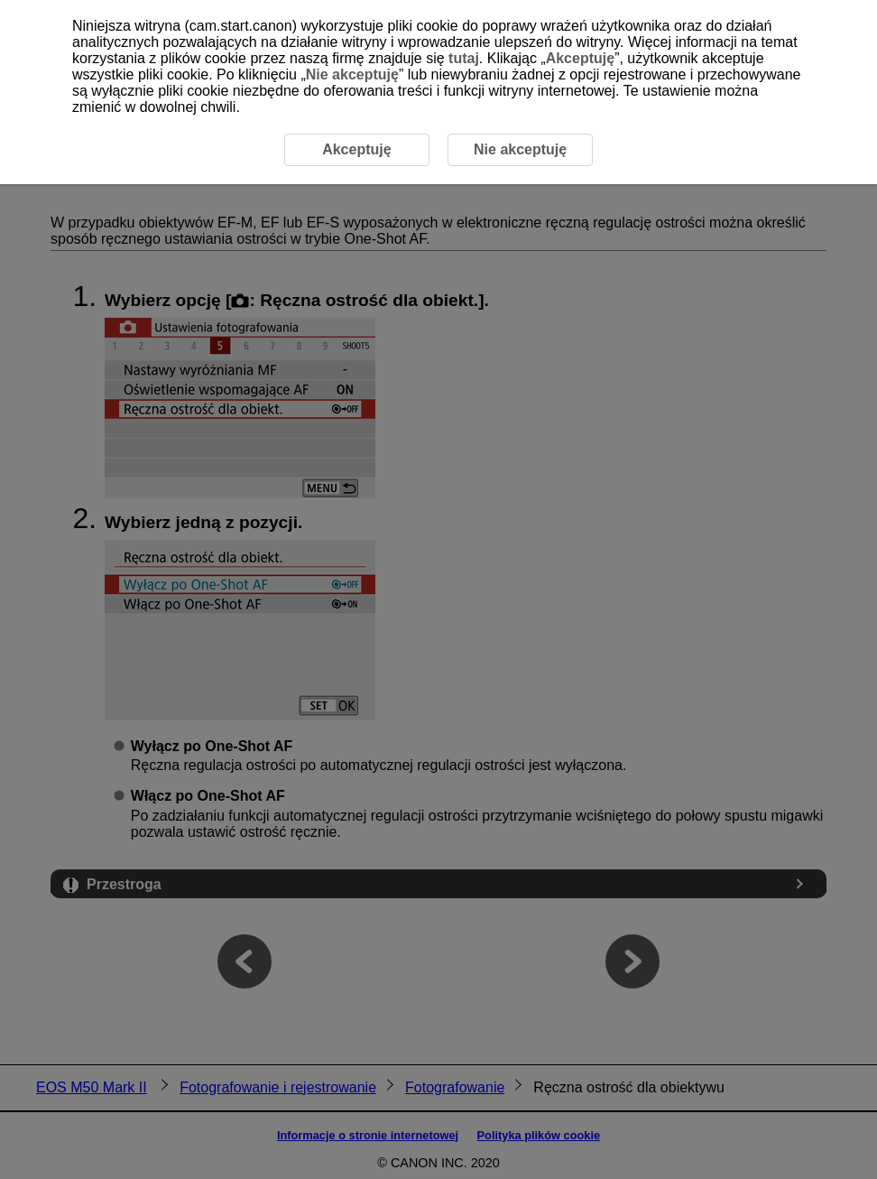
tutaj (463, 58)
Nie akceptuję (352, 74)
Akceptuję (580, 58)
